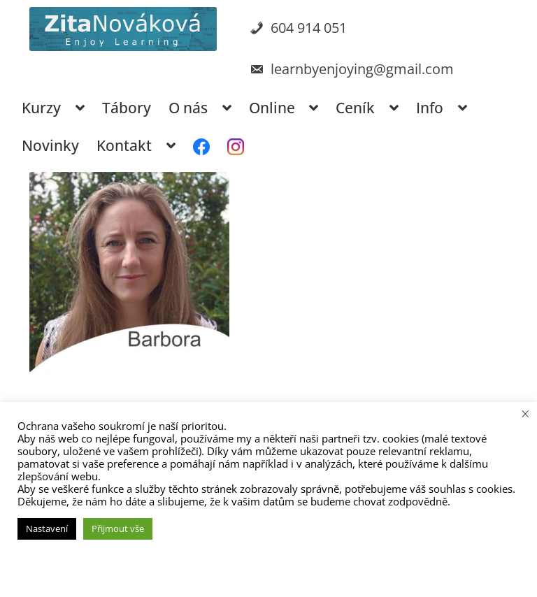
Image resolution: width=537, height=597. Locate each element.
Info (429, 107)
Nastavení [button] (47, 528)
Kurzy (41, 107)
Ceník (355, 107)
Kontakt (124, 145)
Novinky (50, 145)
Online (272, 107)
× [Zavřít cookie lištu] (525, 413)
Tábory (126, 107)
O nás (188, 107)
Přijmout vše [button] (118, 528)
